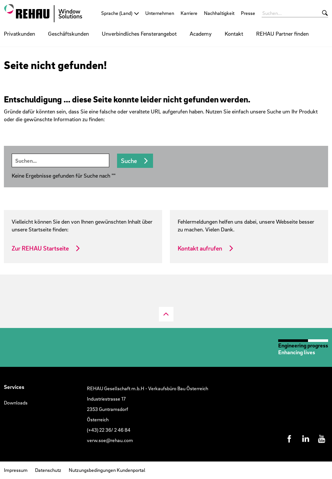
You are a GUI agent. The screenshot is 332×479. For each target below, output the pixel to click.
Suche (129, 161)
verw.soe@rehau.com (110, 440)
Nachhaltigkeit (219, 13)
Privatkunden (19, 33)
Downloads (16, 402)
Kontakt (234, 33)
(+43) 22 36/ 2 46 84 (108, 429)
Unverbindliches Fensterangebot (139, 33)
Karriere (189, 13)
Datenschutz (48, 470)
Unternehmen (159, 13)
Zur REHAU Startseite (40, 248)
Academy (201, 33)
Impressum (16, 470)
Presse (248, 13)
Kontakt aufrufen (200, 248)
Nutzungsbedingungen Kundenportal (107, 470)
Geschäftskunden (68, 33)
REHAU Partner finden (282, 33)
